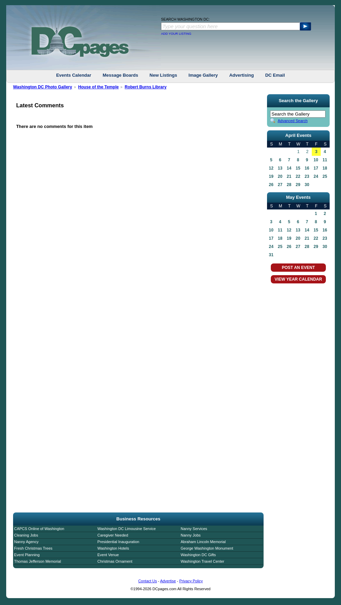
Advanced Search (293, 121)
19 (271, 176)
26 (271, 184)
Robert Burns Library (146, 87)
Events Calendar (73, 75)
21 (289, 176)
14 (289, 168)
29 (298, 184)
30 (307, 184)
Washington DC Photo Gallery (42, 87)
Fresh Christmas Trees (33, 548)
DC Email (275, 75)
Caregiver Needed (112, 535)
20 (280, 176)
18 (324, 168)
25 (324, 176)
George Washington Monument (207, 548)
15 (298, 168)
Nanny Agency (26, 542)
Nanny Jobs (191, 535)
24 (315, 176)
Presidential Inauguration (118, 542)
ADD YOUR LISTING (176, 33)
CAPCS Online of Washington (39, 529)
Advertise (168, 581)
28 (289, 184)
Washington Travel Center (202, 561)
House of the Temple (98, 87)
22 (298, 176)
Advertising (241, 75)
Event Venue (108, 555)
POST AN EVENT (298, 267)
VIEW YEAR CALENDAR (298, 279)
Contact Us (147, 581)
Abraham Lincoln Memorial (203, 542)
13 (280, 168)
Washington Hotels (113, 548)
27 (280, 184)
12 (271, 168)
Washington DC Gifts (198, 555)
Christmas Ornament (114, 561)
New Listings (163, 75)
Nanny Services (194, 529)
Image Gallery (203, 75)
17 (315, 168)
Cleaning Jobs (26, 535)
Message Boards (120, 75)
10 (315, 160)
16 (307, 168)
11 (324, 160)
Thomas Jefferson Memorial (37, 561)
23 (307, 176)
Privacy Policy (191, 581)
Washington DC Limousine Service (126, 529)
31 (271, 254)
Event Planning (27, 555)
